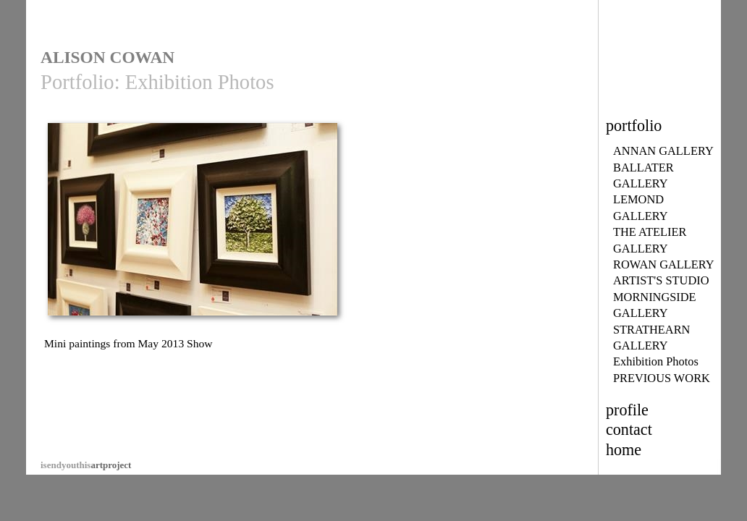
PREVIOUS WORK (661, 378)
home (623, 450)
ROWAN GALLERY (663, 264)
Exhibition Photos (656, 361)
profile (627, 410)
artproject (86, 464)
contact (629, 429)
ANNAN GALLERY (663, 151)
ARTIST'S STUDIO (661, 280)
